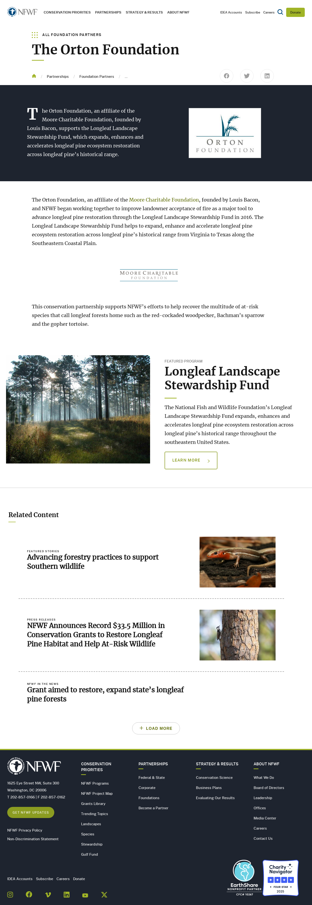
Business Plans (209, 787)
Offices (260, 808)
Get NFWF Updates (31, 812)
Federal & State (152, 777)
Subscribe (252, 12)
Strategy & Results (144, 12)
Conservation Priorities (96, 767)
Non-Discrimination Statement (33, 838)
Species (87, 834)
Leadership (263, 797)
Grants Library (93, 803)
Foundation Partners (96, 76)
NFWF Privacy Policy (24, 830)
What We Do (264, 777)
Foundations (149, 797)
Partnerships (108, 12)
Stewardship (92, 844)
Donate (295, 12)
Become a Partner (153, 808)
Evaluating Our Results (215, 797)
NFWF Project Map (97, 793)
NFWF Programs (95, 783)
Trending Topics (94, 813)
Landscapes (91, 823)
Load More (159, 728)
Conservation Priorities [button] (67, 12)
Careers (269, 12)
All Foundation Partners (67, 34)
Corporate (147, 787)
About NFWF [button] (178, 12)
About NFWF (266, 764)
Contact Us (263, 838)
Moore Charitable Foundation (164, 200)
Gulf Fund (89, 854)
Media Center (265, 818)
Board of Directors (269, 787)
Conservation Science (214, 777)
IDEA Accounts (231, 12)
